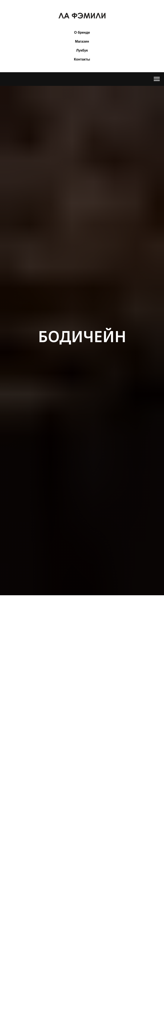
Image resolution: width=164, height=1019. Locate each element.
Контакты (82, 59)
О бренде (82, 32)
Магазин (82, 41)
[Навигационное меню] (157, 79)
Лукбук (82, 50)
